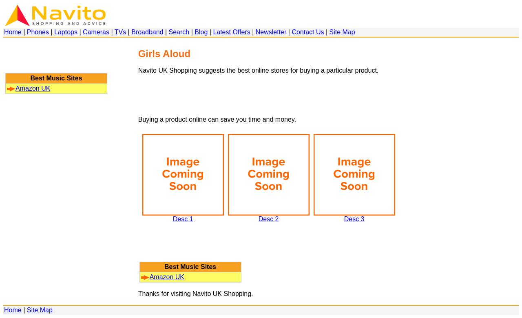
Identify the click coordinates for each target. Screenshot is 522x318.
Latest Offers (231, 32)
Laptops (65, 32)
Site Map (342, 32)
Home (13, 32)
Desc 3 (354, 216)
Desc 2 (269, 216)
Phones (38, 32)
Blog (201, 32)
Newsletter (271, 32)
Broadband (147, 32)
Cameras (96, 32)
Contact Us (308, 32)
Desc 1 (183, 216)
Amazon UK (28, 88)
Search (179, 32)
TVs (120, 32)
